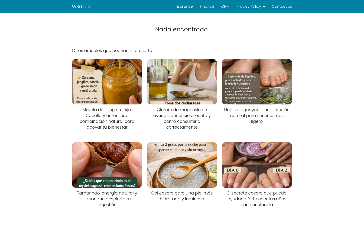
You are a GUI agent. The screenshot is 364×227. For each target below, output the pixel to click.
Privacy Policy (248, 6)
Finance (207, 6)
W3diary (81, 6)
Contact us (282, 6)
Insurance (184, 6)
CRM (225, 6)
